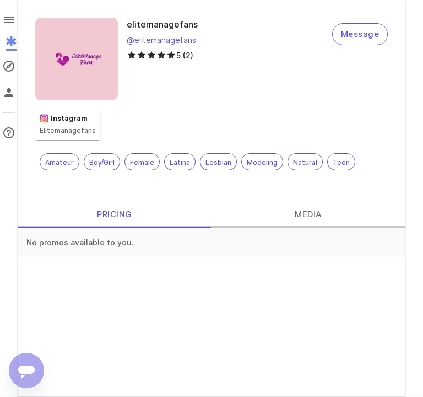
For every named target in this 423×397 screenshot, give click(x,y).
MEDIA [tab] (308, 214)
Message (360, 34)
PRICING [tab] (115, 214)
